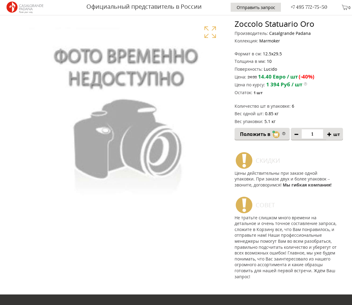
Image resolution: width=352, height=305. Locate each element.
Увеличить (210, 32)
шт (336, 134)
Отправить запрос (256, 7)
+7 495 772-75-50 (309, 7)
